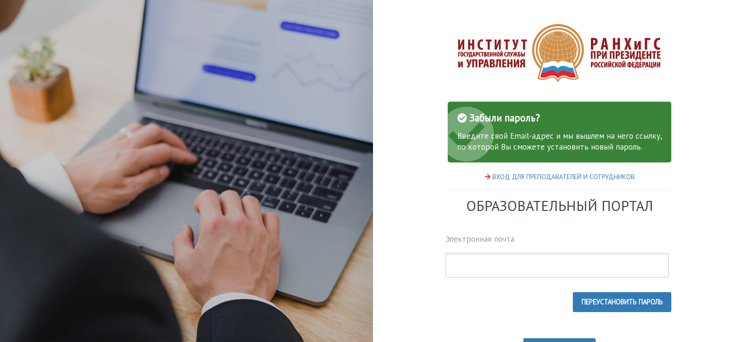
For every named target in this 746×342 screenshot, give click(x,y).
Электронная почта (557, 256)
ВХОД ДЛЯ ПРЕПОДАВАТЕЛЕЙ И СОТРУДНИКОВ (563, 176)
